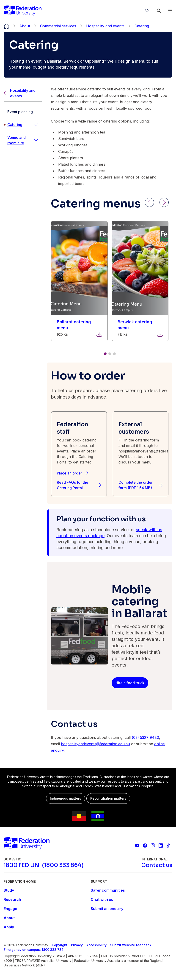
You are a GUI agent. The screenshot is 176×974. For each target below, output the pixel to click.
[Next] (164, 202)
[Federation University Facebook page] (145, 845)
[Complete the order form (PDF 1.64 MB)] (140, 485)
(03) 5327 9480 (145, 737)
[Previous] (149, 202)
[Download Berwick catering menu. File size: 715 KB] (140, 325)
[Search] (159, 11)
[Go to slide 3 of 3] (114, 353)
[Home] (22, 11)
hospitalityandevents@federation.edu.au (95, 744)
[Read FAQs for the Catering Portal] (79, 485)
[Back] (23, 93)
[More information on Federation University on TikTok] (168, 845)
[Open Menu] (170, 11)
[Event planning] (23, 111)
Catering (14, 124)
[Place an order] (72, 473)
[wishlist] (147, 11)
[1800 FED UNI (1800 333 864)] (43, 865)
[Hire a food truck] (130, 682)
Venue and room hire (16, 140)
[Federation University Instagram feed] (153, 845)
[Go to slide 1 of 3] (105, 353)
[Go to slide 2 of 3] (109, 353)
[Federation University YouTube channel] (137, 845)
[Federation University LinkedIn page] (161, 845)
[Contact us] (156, 865)
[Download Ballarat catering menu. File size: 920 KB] (79, 325)
